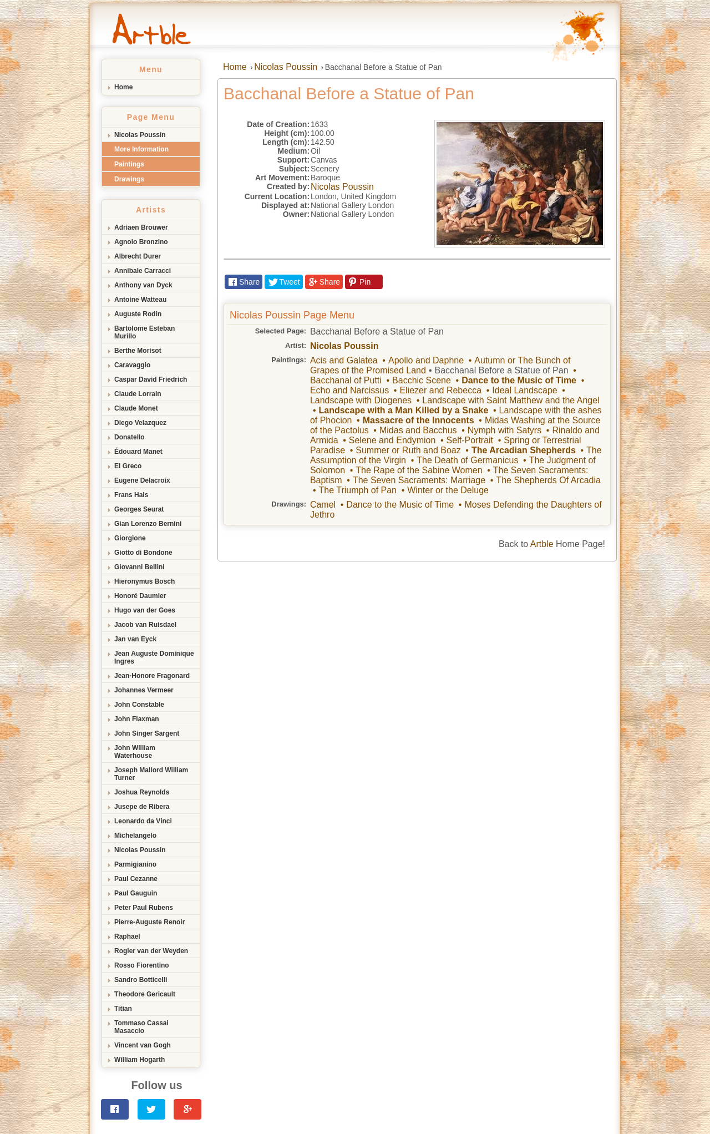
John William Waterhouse (134, 752)
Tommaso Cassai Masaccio (141, 1027)
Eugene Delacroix (142, 480)
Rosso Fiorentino (141, 965)
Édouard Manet (138, 451)
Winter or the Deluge (448, 490)
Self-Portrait (470, 440)
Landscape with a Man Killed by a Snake (403, 410)
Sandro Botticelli (140, 980)
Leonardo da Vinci (143, 821)
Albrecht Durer (137, 256)
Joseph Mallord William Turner (151, 774)
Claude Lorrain (137, 394)
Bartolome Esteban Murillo (144, 332)
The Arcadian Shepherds (523, 450)
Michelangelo (135, 835)
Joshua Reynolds (141, 792)
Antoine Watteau (140, 299)
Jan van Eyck (135, 639)
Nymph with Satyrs (504, 430)
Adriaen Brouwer (141, 227)
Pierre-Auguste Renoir (149, 922)
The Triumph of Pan (357, 490)
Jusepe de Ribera (141, 807)
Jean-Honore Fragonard (152, 676)
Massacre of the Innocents (418, 420)
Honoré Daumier (140, 596)
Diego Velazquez (140, 423)
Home (123, 87)
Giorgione (130, 538)
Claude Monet (136, 408)
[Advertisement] (355, 644)
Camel (323, 504)
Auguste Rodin (137, 314)
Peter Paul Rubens (143, 908)
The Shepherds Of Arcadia (548, 480)
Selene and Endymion (392, 440)
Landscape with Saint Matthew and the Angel (510, 400)
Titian (123, 1008)
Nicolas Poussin (140, 135)
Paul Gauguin (135, 893)
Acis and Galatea (344, 360)
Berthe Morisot (137, 351)
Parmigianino (135, 864)
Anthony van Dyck (143, 285)
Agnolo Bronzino (141, 242)
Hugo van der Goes (144, 610)
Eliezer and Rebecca (440, 390)
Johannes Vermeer (144, 690)
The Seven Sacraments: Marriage (419, 480)
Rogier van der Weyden (151, 951)
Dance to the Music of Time (519, 380)
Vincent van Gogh (142, 1045)
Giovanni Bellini (139, 567)
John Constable (139, 704)
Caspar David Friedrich (150, 379)
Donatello (129, 437)
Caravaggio (132, 365)
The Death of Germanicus (467, 460)
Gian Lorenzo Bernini (147, 524)
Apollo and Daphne (426, 360)
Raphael (127, 936)
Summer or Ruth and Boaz (408, 450)
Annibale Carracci (142, 271)
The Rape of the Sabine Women (419, 470)
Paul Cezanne (136, 879)
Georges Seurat (139, 509)
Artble (542, 544)
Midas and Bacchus (418, 430)
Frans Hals (131, 495)
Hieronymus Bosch (144, 581)
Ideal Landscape (524, 390)
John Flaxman (136, 719)
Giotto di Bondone (143, 552)
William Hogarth (139, 1060)
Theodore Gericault (144, 994)
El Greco (127, 466)
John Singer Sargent (146, 733)
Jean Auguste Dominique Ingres (154, 657)
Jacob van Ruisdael (145, 625)
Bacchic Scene (421, 380)
